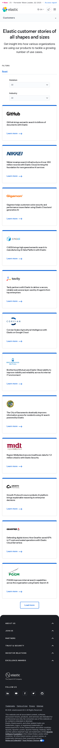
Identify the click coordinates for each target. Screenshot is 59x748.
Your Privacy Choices (31, 740)
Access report (51, 2)
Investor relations (29, 653)
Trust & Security (29, 646)
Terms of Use (22, 706)
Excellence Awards (29, 660)
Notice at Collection (13, 740)
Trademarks (10, 706)
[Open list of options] (47, 85)
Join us (29, 631)
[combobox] (28, 84)
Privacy (32, 706)
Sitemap (40, 706)
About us (29, 623)
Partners (29, 638)
